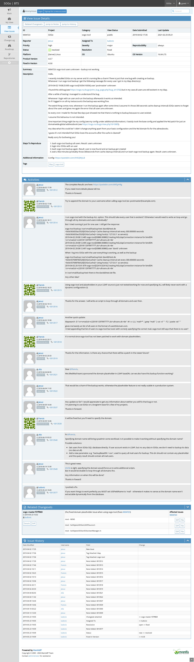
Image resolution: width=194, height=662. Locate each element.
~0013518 (57, 342)
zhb (40, 369)
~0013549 (53, 469)
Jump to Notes (52, 24)
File (182, 520)
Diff (33, 523)
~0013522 (53, 391)
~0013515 (57, 290)
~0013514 (53, 222)
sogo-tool (59, 164)
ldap (51, 164)
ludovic (110, 40)
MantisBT (37, 650)
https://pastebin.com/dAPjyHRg (107, 184)
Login (40, 11)
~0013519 (53, 358)
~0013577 (53, 492)
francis (41, 201)
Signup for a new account (55, 11)
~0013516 (53, 306)
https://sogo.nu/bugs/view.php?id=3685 (100, 124)
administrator (33, 656)
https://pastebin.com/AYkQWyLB (70, 157)
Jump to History (69, 24)
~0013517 (53, 322)
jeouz (50, 40)
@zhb (67, 468)
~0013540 (53, 440)
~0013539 (57, 423)
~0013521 (53, 374)
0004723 (126, 512)
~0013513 (57, 206)
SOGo (170, 3)
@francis (74, 369)
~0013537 (53, 407)
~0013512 (53, 190)
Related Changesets (34, 24)
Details (27, 523)
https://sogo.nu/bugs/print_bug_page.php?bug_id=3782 (95, 89)
